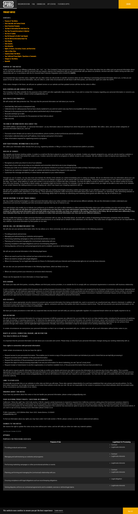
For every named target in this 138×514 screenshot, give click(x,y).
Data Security (8, 43)
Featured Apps (63, 4)
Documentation (24, 4)
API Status (51, 4)
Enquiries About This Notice (12, 53)
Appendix (7, 61)
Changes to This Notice (11, 59)
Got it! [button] (130, 511)
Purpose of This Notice (11, 21)
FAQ (33, 4)
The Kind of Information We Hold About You (17, 28)
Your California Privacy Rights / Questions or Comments (20, 56)
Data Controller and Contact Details (15, 23)
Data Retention (9, 46)
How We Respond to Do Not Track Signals (16, 36)
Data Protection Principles (12, 26)
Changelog (41, 4)
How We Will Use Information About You (16, 38)
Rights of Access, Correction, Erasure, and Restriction (20, 48)
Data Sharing (8, 41)
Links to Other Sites (10, 51)
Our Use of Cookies (10, 33)
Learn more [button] (59, 510)
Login (128, 4)
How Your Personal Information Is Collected (17, 31)
